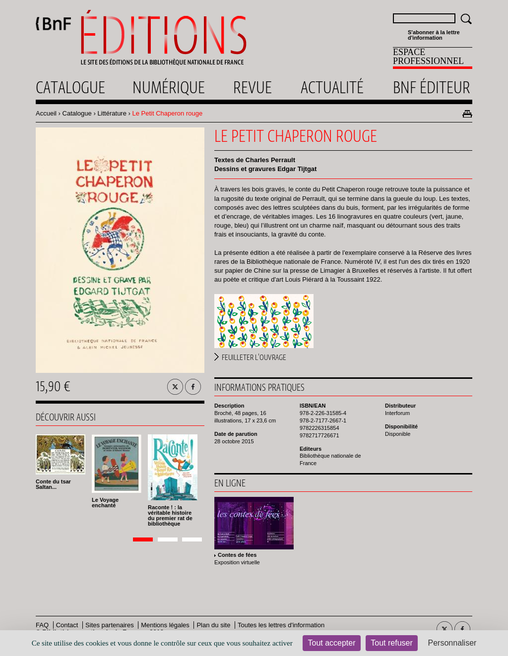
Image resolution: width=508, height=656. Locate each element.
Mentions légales (165, 625)
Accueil (46, 113)
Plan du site (213, 625)
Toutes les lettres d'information (281, 625)
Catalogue (77, 113)
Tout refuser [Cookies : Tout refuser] (391, 643)
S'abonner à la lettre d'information (434, 35)
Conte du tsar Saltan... (53, 484)
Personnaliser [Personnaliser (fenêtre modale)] (452, 643)
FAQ (42, 625)
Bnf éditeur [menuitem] (431, 87)
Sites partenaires (109, 625)
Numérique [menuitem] (168, 87)
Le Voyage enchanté (105, 502)
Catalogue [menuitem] (70, 87)
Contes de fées (237, 555)
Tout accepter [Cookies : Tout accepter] (331, 643)
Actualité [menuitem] (332, 87)
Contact (67, 625)
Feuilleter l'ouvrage (254, 357)
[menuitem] (432, 58)
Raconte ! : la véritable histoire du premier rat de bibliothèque (170, 515)
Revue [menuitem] (252, 87)
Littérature (112, 113)
